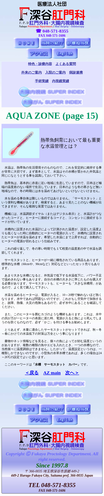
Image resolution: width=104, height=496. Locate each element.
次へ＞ (72, 372)
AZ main (52, 372)
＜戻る (32, 372)
